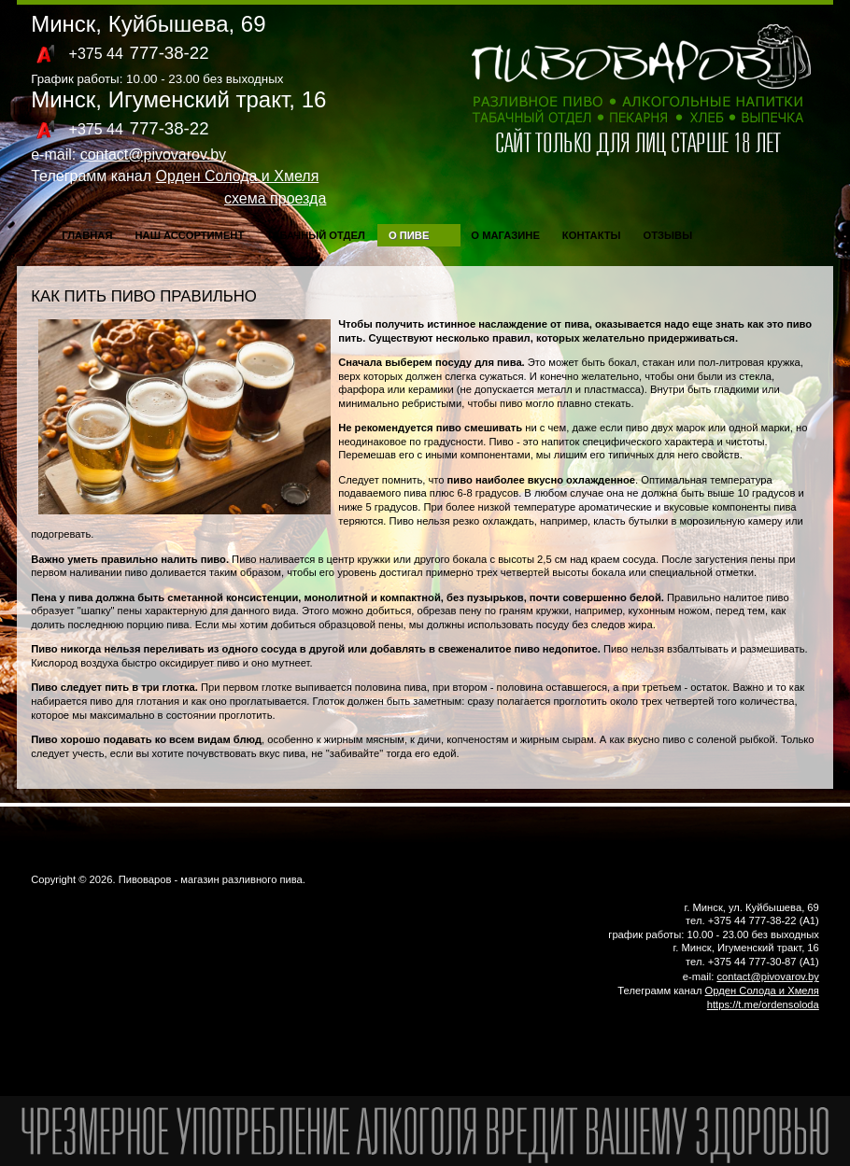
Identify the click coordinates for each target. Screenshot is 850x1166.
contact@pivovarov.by (153, 154)
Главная (87, 235)
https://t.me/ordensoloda (763, 1004)
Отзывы (668, 235)
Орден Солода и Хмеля (237, 176)
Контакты (591, 235)
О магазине (505, 235)
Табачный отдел (315, 235)
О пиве (409, 235)
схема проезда (275, 198)
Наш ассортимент (189, 235)
